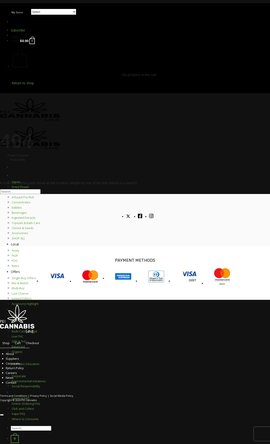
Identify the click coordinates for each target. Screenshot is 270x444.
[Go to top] (2, 415)
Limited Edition (22, 298)
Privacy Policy (38, 395)
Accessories (20, 233)
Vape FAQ (18, 414)
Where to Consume (25, 419)
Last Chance (20, 293)
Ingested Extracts (23, 218)
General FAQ (20, 398)
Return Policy (15, 368)
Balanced (18, 347)
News (10, 378)
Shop (14, 175)
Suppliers (12, 359)
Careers (11, 373)
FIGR (15, 255)
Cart (18, 343)
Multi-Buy (18, 288)
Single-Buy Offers (24, 278)
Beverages (19, 213)
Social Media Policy (61, 395)
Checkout (32, 343)
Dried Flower (20, 187)
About (10, 354)
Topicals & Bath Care (26, 223)
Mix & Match (20, 283)
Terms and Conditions (13, 395)
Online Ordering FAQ (26, 404)
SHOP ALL (18, 238)
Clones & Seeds (23, 228)
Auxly (15, 250)
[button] (15, 36)
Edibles (17, 207)
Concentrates (21, 202)
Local (15, 244)
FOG (15, 261)
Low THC (17, 336)
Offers (15, 272)
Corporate (13, 363)
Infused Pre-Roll (23, 197)
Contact (11, 382)
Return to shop (23, 83)
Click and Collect (23, 409)
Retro (15, 266)
